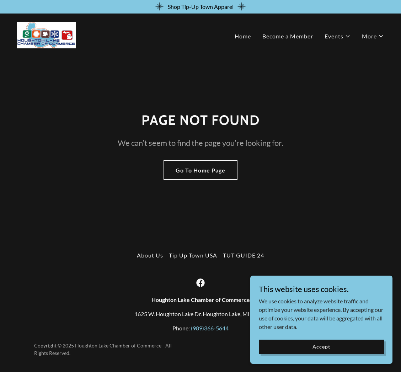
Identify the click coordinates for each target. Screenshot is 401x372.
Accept (321, 347)
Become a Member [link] (287, 36)
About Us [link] (150, 255)
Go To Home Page (200, 170)
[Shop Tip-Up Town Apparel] (200, 6)
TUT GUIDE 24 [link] (243, 255)
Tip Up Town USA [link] (193, 255)
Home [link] (243, 36)
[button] (338, 36)
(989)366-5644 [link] (210, 328)
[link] (46, 34)
